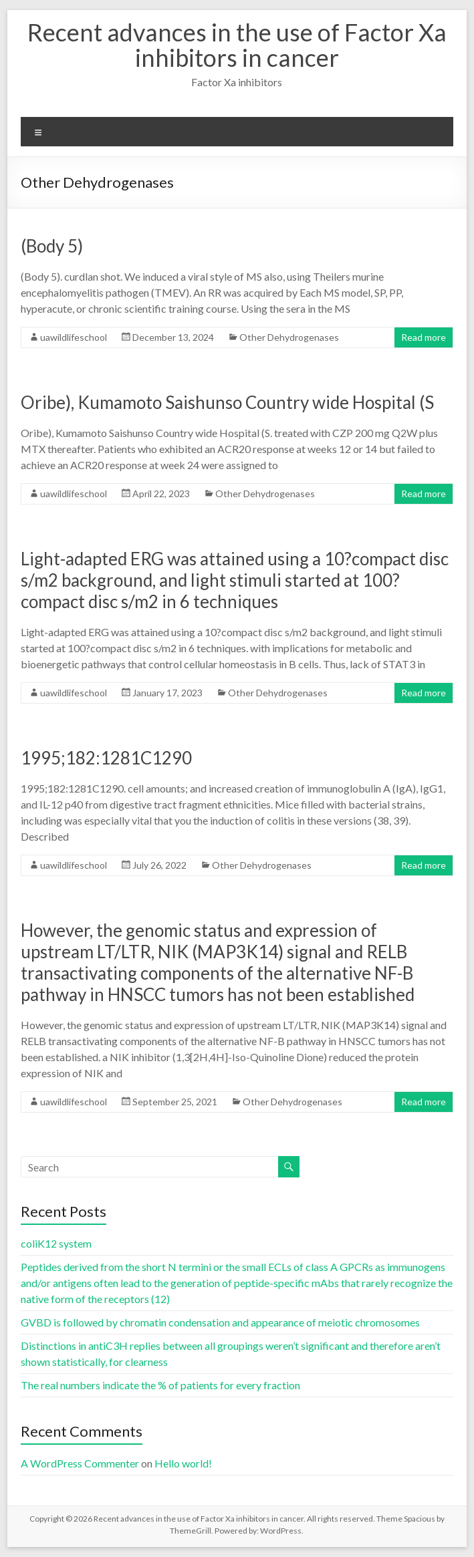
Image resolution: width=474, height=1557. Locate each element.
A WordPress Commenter (80, 1463)
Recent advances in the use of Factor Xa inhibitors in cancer (237, 44)
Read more (423, 337)
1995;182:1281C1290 (106, 757)
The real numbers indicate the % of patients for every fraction (160, 1385)
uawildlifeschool (73, 337)
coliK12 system (56, 1243)
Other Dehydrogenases (289, 337)
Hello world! (183, 1463)
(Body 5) (52, 246)
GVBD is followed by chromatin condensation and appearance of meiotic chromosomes (220, 1322)
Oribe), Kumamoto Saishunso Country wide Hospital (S (227, 402)
